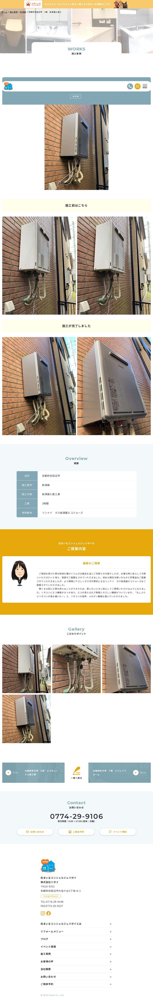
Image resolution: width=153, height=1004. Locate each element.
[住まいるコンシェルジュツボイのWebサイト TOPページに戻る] (8, 86)
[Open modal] (145, 86)
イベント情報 (48, 946)
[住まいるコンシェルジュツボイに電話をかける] (76, 818)
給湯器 (76, 96)
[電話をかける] (130, 86)
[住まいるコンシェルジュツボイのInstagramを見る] (43, 913)
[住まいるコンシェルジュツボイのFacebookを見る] (48, 913)
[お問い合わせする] (138, 86)
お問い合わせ (48, 976)
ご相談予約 (47, 984)
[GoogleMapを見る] (51, 896)
